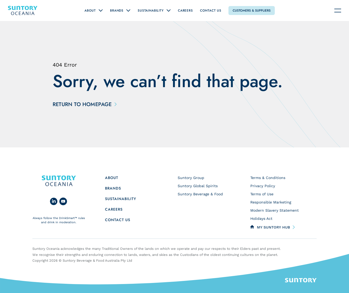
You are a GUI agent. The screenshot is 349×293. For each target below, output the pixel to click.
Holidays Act (261, 218)
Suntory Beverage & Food (200, 194)
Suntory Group (191, 178)
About (90, 10)
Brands (116, 10)
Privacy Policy (262, 186)
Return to (83, 104)
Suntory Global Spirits (198, 186)
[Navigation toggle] (337, 10)
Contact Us (210, 10)
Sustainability (151, 10)
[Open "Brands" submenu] (128, 10)
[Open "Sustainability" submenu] (168, 10)
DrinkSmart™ (68, 218)
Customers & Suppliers (252, 10)
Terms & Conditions (267, 178)
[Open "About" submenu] (100, 10)
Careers (185, 10)
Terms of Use (261, 194)
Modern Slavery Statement (274, 210)
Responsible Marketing (270, 202)
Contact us (117, 219)
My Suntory (273, 227)
